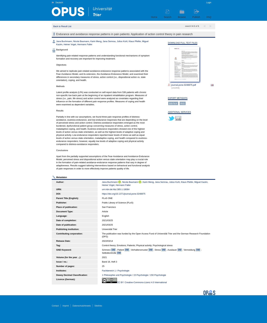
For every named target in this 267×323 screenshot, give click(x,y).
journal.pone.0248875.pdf (183, 85)
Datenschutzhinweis (82, 306)
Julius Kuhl (122, 41)
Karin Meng (95, 41)
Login (208, 2)
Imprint (65, 306)
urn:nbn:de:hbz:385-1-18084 (116, 189)
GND (113, 250)
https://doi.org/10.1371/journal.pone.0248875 (123, 194)
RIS (182, 103)
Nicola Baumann (81, 41)
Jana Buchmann (64, 41)
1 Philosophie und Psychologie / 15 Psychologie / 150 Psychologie (134, 275)
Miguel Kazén (201, 182)
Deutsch (59, 2)
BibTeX (173, 103)
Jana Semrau (109, 41)
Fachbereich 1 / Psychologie (115, 270)
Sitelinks (98, 306)
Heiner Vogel (70, 44)
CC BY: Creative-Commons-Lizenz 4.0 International (142, 282)
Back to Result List (62, 26)
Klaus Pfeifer (135, 41)
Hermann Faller (84, 44)
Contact (55, 306)
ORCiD (119, 182)
